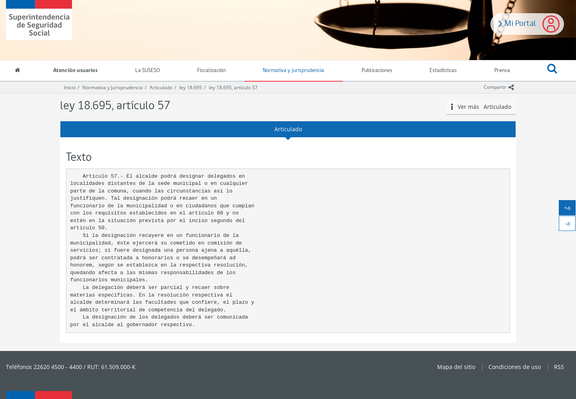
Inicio (70, 87)
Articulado (161, 87)
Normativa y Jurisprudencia (112, 87)
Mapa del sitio (456, 367)
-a (570, 225)
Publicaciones (377, 71)
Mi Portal (517, 22)
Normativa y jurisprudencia (293, 71)
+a (570, 209)
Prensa (502, 71)
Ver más (481, 107)
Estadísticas (443, 71)
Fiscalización (211, 71)
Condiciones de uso (514, 367)
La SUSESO (147, 71)
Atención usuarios (75, 71)
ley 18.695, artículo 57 (233, 87)
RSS (559, 367)
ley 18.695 (190, 87)
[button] (552, 70)
